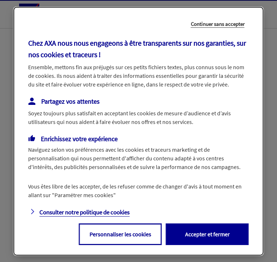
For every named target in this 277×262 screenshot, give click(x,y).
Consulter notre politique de (84, 212)
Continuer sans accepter (218, 23)
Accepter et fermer (207, 234)
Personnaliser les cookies (120, 234)
